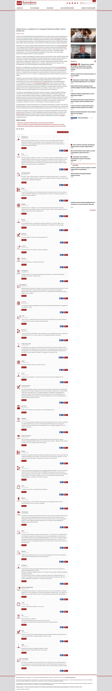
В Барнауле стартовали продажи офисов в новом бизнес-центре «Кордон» (35, 122)
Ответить (24, 148)
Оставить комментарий (62, 132)
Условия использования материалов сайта (32, 686)
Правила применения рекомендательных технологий (63, 686)
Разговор (50, 8)
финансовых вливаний (41, 83)
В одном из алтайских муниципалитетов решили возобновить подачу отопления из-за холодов (40, 124)
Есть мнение (35, 8)
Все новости (93, 210)
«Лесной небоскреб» (83, 118)
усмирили (62, 115)
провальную (37, 48)
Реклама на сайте (78, 686)
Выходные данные (20, 686)
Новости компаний (88, 8)
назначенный (64, 45)
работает (59, 39)
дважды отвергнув (20, 114)
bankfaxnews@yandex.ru (71, 677)
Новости (20, 8)
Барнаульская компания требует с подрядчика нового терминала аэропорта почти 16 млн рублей (41, 126)
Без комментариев (67, 8)
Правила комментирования (47, 686)
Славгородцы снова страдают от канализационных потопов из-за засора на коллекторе (81, 158)
